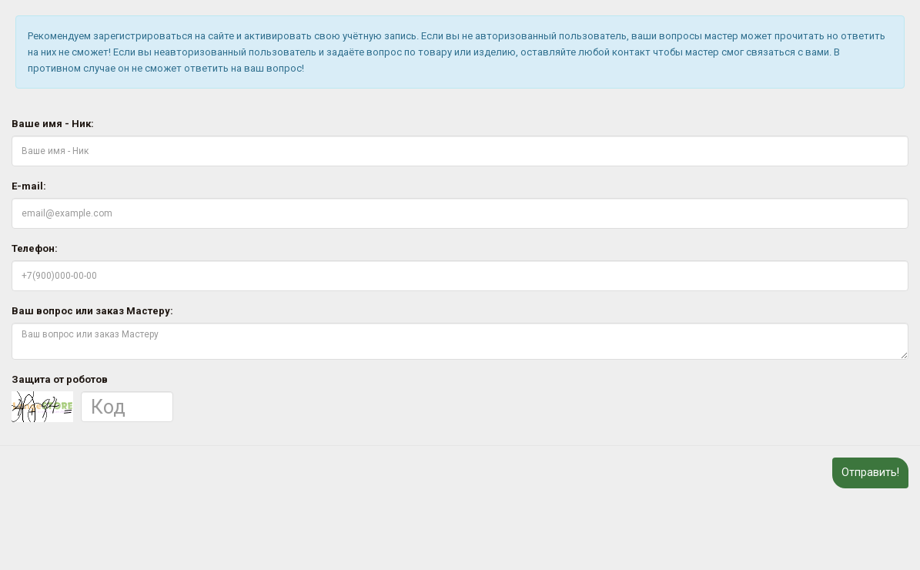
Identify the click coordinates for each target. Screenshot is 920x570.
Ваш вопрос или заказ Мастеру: (92, 311)
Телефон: (35, 248)
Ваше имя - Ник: (53, 123)
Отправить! (870, 472)
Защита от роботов (60, 379)
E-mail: (29, 186)
